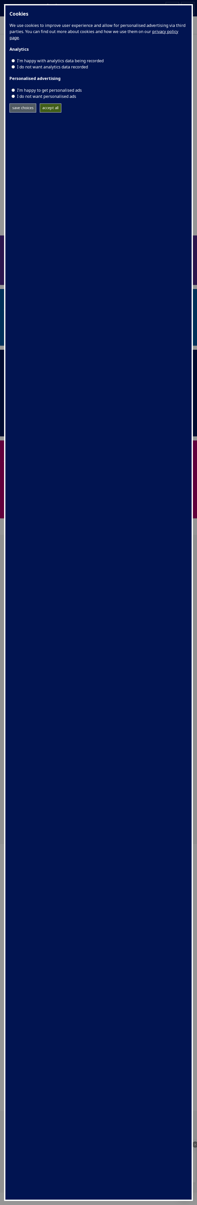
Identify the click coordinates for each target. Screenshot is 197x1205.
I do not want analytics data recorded (52, 67)
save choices (23, 107)
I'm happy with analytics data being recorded (60, 61)
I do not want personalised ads (46, 96)
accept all (50, 107)
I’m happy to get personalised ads (49, 90)
